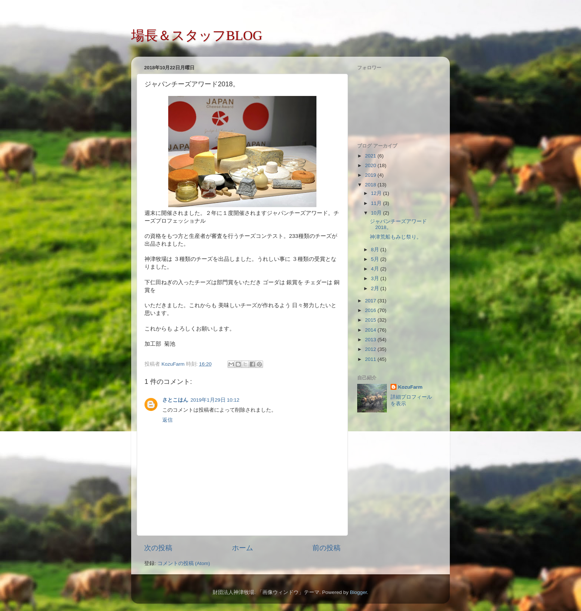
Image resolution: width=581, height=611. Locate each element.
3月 (375, 278)
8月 (375, 249)
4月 (375, 269)
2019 (371, 175)
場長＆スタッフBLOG (196, 35)
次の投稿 (158, 548)
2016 (371, 310)
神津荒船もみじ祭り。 (396, 237)
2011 (371, 359)
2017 (371, 300)
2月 (375, 288)
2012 (371, 349)
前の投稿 (326, 548)
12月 (377, 193)
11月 (377, 203)
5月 (375, 259)
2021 (371, 156)
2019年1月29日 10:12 (214, 400)
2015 (371, 320)
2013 (371, 339)
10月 (377, 213)
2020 (371, 165)
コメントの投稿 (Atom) (183, 563)
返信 (167, 420)
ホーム (242, 548)
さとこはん (175, 400)
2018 (371, 184)
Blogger (358, 592)
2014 (371, 330)
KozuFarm (410, 387)
